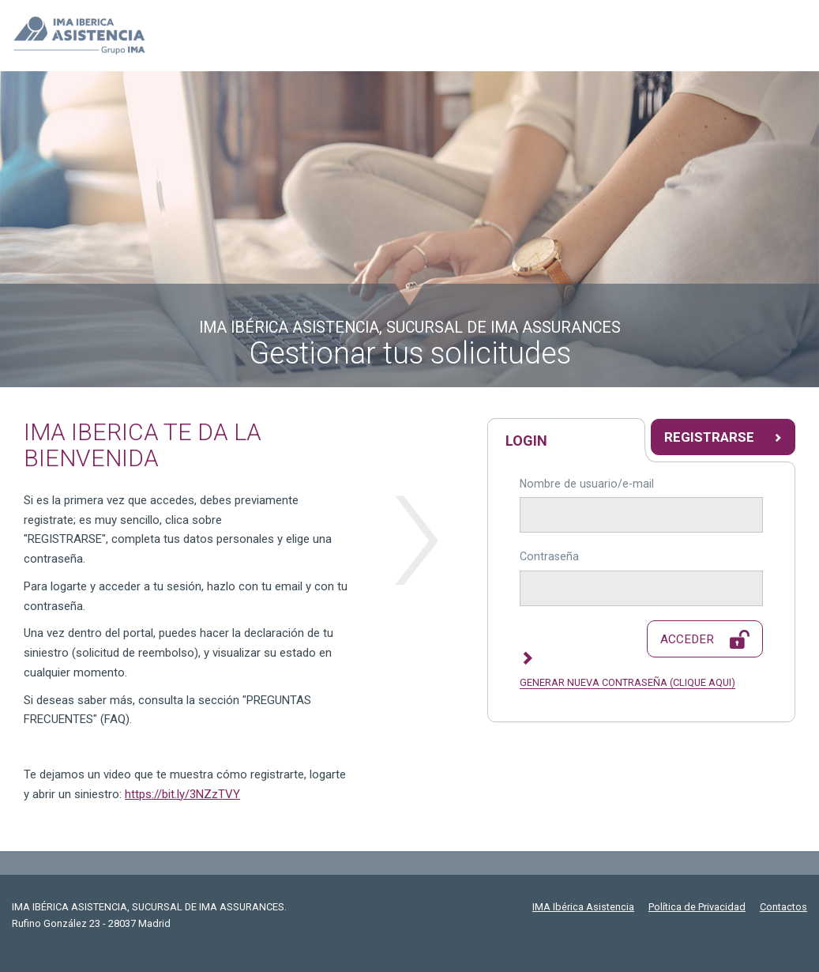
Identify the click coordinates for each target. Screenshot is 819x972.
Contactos (783, 907)
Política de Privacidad (697, 907)
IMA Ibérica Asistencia (583, 907)
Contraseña (549, 556)
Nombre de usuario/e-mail (587, 483)
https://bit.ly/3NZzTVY (182, 794)
